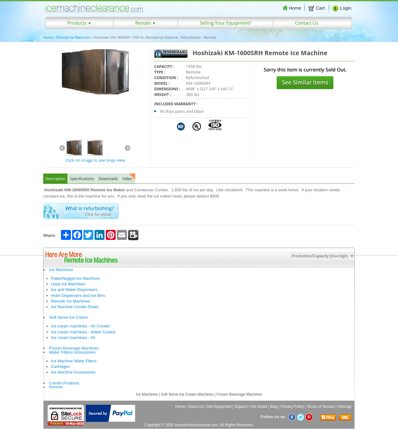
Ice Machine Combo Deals (74, 306)
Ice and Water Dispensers (74, 289)
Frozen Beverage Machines (74, 348)
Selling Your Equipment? (225, 23)
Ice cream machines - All (73, 337)
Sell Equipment (219, 406)
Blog (274, 406)
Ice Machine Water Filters (74, 361)
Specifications (82, 178)
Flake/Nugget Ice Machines (75, 278)
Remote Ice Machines (73, 37)
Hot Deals (259, 406)
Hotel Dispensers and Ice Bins (78, 295)
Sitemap (344, 406)
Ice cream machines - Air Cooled (80, 326)
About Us (195, 406)
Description (55, 178)
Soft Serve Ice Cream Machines (187, 394)
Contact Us (306, 23)
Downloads (108, 178)
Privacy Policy (292, 406)
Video (127, 178)
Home (292, 8)
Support (241, 406)
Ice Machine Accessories (73, 372)
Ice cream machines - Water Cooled (83, 332)
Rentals (145, 23)
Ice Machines (61, 269)
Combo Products (64, 383)
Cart (317, 8)
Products (79, 23)
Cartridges (60, 366)
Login (341, 8)
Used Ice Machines (68, 284)
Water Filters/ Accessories (72, 352)
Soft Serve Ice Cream (68, 317)
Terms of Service (321, 406)
